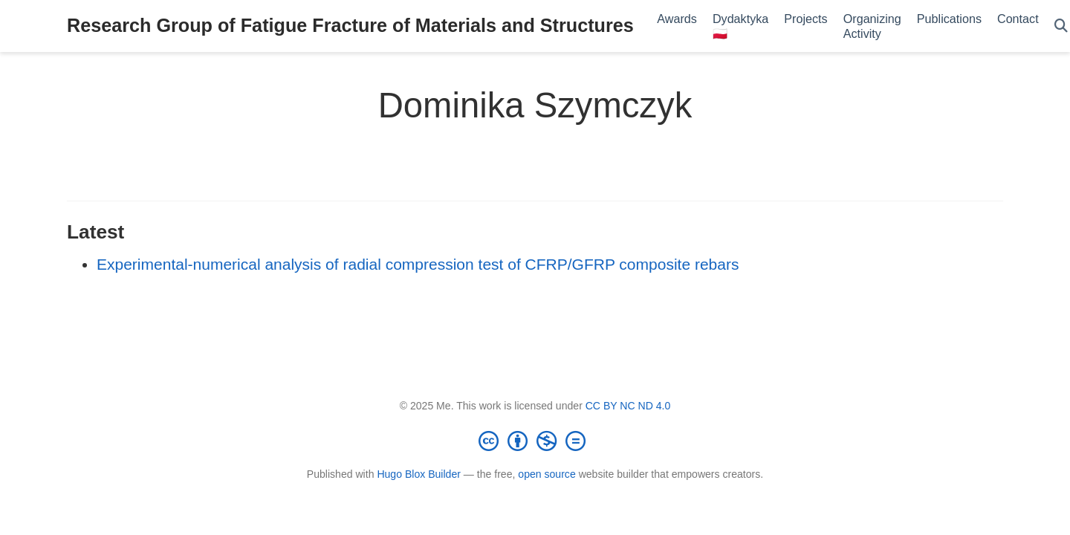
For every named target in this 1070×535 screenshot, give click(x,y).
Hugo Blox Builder (419, 474)
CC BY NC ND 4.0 (628, 406)
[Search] (1061, 26)
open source (546, 474)
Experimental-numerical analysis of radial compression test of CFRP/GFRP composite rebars (418, 264)
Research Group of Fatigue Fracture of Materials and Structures (350, 25)
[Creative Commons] (535, 440)
